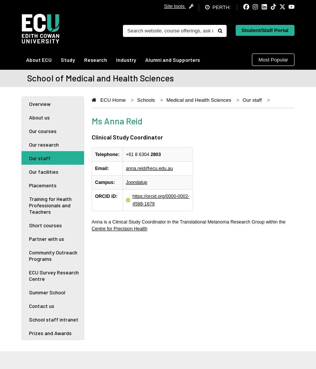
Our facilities (43, 171)
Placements (43, 185)
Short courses (45, 225)
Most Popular (273, 60)
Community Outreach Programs (53, 255)
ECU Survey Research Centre (54, 275)
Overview (40, 104)
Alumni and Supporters (172, 60)
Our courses (43, 131)
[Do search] (219, 31)
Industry (126, 60)
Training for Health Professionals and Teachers (50, 205)
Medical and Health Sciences (198, 100)
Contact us (41, 306)
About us (39, 117)
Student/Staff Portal (265, 30)
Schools (146, 100)
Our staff (40, 158)
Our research (44, 144)
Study (68, 60)
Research (95, 60)
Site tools (179, 6)
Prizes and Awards (50, 333)
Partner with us (46, 239)
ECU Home (113, 100)
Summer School (47, 292)
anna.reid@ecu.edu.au (149, 168)
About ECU (39, 60)
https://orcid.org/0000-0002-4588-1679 (160, 200)
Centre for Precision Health (119, 228)
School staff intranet (53, 319)
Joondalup (136, 182)
